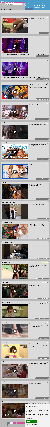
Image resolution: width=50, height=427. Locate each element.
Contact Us (44, 9)
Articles (35, 3)
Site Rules (36, 2)
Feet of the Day (37, 5)
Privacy (44, 5)
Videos (26, 5)
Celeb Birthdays (37, 7)
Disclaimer (44, 7)
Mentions (27, 7)
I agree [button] (28, 421)
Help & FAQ (44, 2)
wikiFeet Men (28, 9)
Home (28, 2)
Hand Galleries (37, 9)
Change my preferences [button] (32, 424)
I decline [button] (34, 421)
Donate (43, 3)
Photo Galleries (28, 3)
